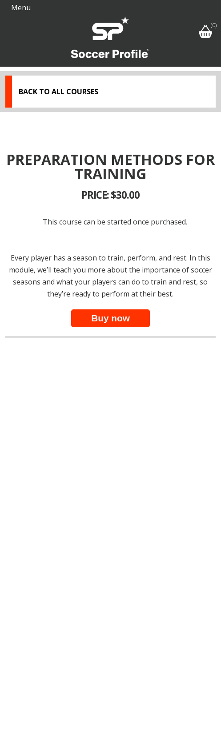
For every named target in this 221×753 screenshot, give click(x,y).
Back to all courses (58, 91)
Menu (21, 7)
